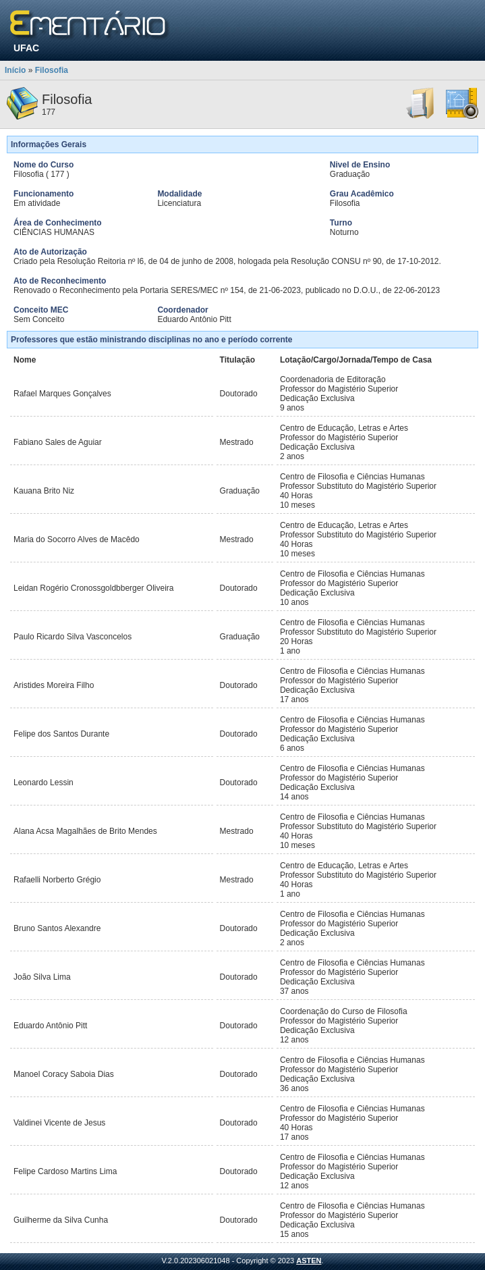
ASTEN (308, 1260)
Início (15, 70)
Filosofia (51, 70)
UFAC (26, 48)
